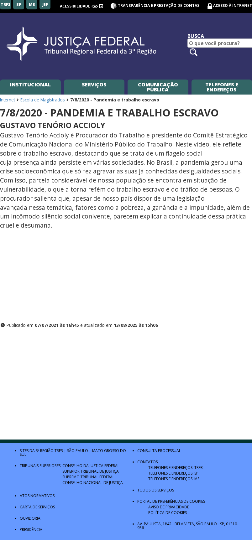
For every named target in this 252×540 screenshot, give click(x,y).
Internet (7, 100)
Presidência (31, 529)
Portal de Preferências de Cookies (171, 501)
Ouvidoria (30, 518)
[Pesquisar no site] (193, 52)
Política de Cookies (167, 512)
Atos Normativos (37, 495)
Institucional (30, 84)
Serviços (94, 84)
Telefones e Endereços (221, 87)
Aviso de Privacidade (168, 507)
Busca (195, 36)
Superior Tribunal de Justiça (90, 471)
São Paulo (77, 450)
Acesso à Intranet (232, 5)
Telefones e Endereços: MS (173, 478)
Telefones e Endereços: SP (173, 473)
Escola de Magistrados (42, 100)
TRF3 (59, 450)
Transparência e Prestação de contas (154, 5)
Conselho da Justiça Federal (90, 465)
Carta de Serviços (37, 507)
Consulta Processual (159, 450)
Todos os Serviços (155, 490)
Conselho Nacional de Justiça (92, 482)
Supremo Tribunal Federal (88, 477)
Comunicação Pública (158, 87)
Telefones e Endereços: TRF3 (175, 467)
